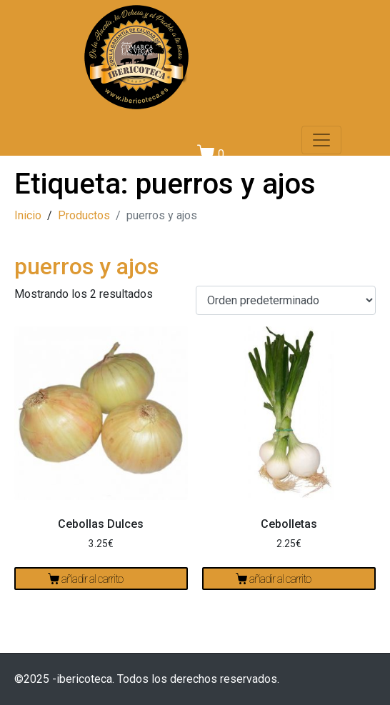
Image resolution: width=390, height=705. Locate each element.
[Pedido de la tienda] (286, 300)
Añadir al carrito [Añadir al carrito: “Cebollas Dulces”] (92, 579)
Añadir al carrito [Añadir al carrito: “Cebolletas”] (280, 579)
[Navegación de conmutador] (321, 140)
